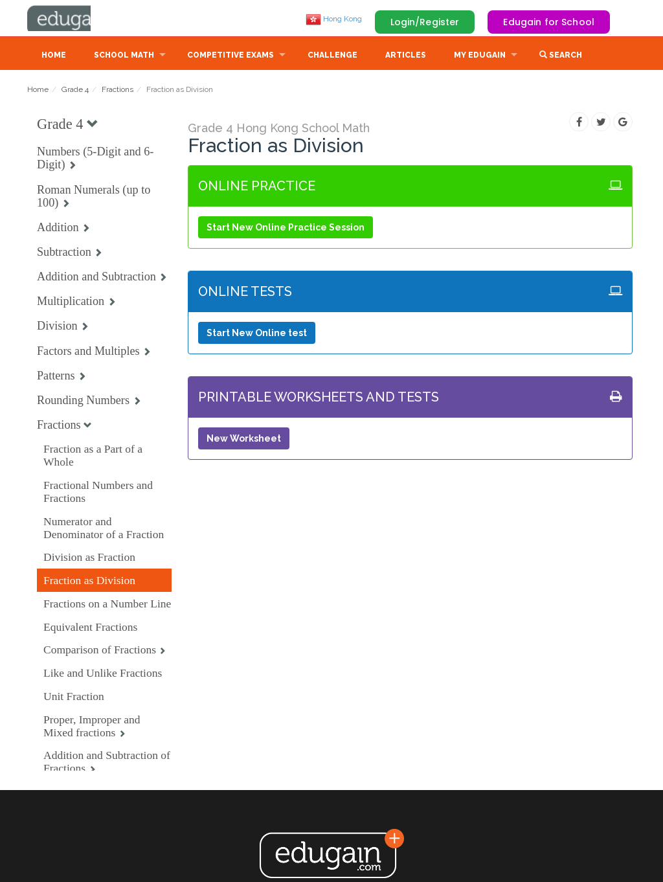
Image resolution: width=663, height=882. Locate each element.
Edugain (75, 19)
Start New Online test (257, 334)
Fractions (117, 90)
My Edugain (480, 56)
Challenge (332, 56)
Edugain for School (548, 22)
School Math (124, 56)
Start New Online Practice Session (286, 228)
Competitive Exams (230, 56)
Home (53, 56)
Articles (405, 56)
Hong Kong (334, 18)
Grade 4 (75, 90)
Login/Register (425, 22)
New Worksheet (244, 440)
